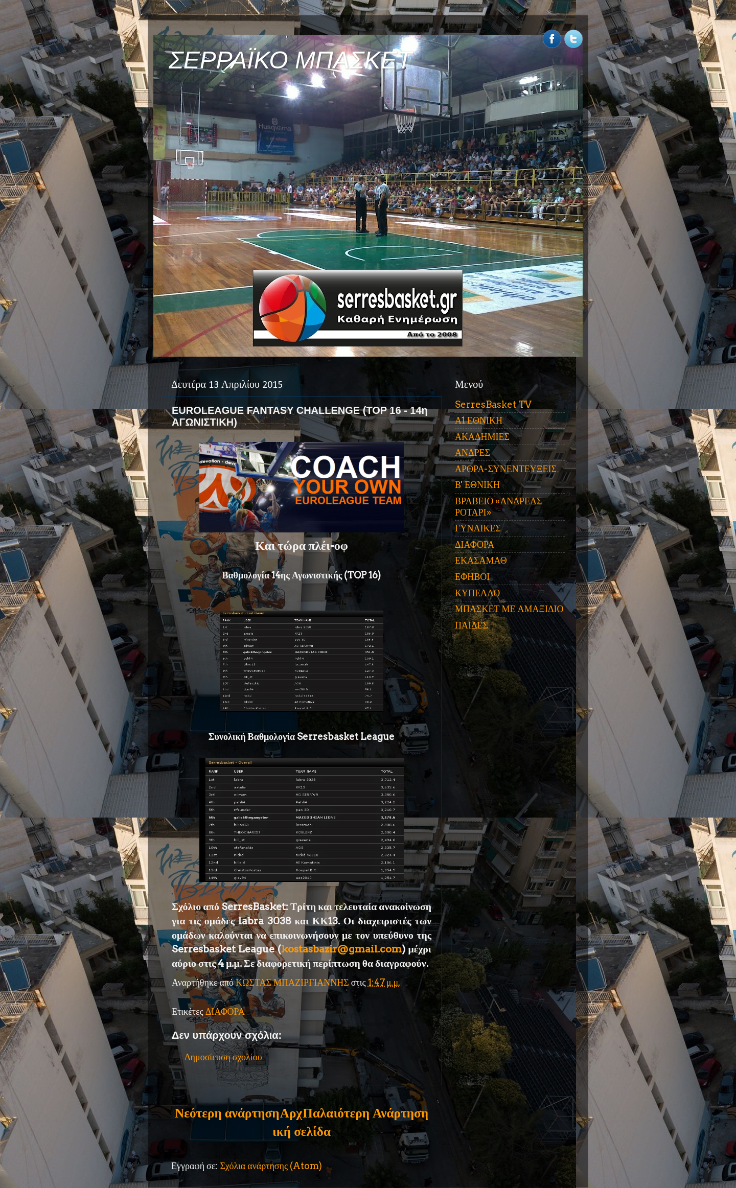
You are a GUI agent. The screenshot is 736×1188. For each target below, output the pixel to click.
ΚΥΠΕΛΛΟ (477, 593)
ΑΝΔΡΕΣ (472, 452)
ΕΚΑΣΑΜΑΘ (481, 560)
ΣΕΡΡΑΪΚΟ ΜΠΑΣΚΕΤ (290, 60)
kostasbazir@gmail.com (341, 949)
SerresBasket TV (493, 404)
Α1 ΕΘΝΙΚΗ (478, 420)
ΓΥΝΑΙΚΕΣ (478, 528)
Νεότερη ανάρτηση (227, 1113)
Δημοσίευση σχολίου (223, 1057)
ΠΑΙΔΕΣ (471, 625)
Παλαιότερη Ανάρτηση (365, 1113)
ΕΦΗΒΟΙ (472, 576)
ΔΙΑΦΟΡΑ (225, 1011)
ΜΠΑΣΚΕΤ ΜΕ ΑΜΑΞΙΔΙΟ (509, 608)
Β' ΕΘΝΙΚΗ (477, 484)
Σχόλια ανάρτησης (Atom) (271, 1165)
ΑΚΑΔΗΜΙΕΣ (482, 436)
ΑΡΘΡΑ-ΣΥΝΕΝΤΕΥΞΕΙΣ (506, 468)
